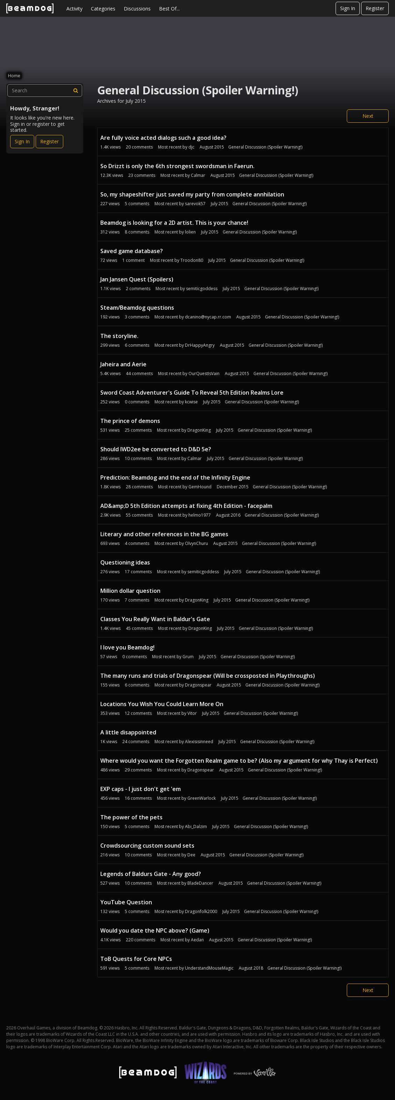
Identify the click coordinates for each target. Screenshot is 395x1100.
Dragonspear (198, 685)
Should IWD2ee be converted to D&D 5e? (155, 449)
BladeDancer (200, 883)
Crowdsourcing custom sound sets (147, 845)
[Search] (76, 90)
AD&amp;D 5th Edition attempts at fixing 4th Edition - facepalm (186, 506)
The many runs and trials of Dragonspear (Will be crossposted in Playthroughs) (207, 676)
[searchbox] (44, 90)
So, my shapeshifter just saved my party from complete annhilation (192, 194)
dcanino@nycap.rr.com (208, 317)
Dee (191, 855)
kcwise (191, 402)
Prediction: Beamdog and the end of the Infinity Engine (175, 477)
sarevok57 (195, 204)
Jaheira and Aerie (123, 364)
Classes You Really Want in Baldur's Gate (155, 619)
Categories (103, 8)
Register (375, 8)
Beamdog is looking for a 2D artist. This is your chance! (174, 223)
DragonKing (199, 430)
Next (367, 116)
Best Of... (169, 8)
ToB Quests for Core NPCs (136, 959)
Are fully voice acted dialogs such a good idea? (163, 138)
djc (191, 147)
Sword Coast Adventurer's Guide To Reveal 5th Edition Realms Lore (191, 392)
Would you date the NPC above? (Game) (154, 930)
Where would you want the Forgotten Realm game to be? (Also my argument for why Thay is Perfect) (239, 760)
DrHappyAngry (200, 345)
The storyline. (119, 336)
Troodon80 (191, 260)
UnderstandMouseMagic (209, 968)
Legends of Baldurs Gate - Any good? (150, 874)
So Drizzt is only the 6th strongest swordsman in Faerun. (177, 166)
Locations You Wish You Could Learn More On (161, 704)
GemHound (199, 487)
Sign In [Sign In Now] (22, 141)
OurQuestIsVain (204, 373)
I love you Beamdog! (127, 647)
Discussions (137, 8)
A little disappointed (128, 732)
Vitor (192, 713)
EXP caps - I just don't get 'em (140, 789)
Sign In (347, 8)
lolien (190, 232)
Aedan (197, 940)
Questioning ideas (125, 562)
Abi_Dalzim (196, 826)
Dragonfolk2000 (201, 911)
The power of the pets (131, 817)
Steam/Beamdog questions (137, 307)
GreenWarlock (201, 798)
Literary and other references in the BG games (164, 534)
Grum (188, 657)
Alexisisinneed (199, 742)
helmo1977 (199, 515)
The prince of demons (130, 421)
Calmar (198, 175)
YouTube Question (126, 902)
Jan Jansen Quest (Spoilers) (136, 279)
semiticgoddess (201, 289)
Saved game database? (131, 251)
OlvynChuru (196, 543)
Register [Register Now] (49, 141)
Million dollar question (130, 591)
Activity (74, 8)
